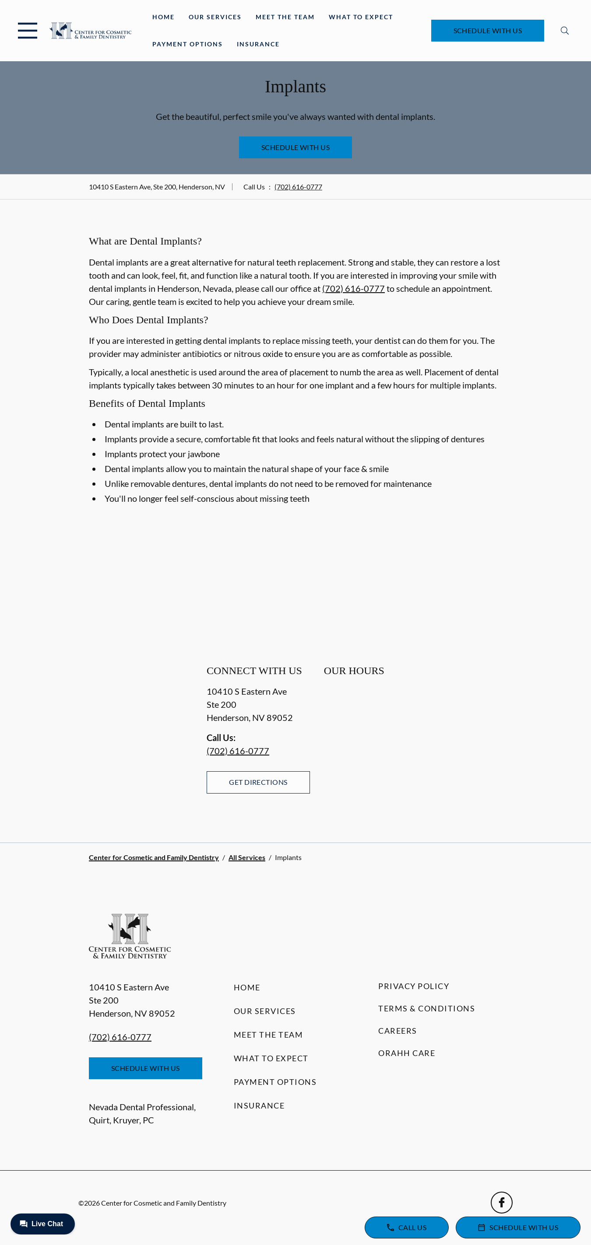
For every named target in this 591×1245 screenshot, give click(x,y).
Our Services (215, 17)
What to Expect (361, 17)
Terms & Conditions (426, 1008)
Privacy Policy (413, 986)
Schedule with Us (488, 30)
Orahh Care (406, 1053)
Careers (397, 1030)
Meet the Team (285, 17)
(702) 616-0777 (298, 186)
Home (163, 17)
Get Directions (258, 782)
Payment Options (187, 44)
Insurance (258, 44)
